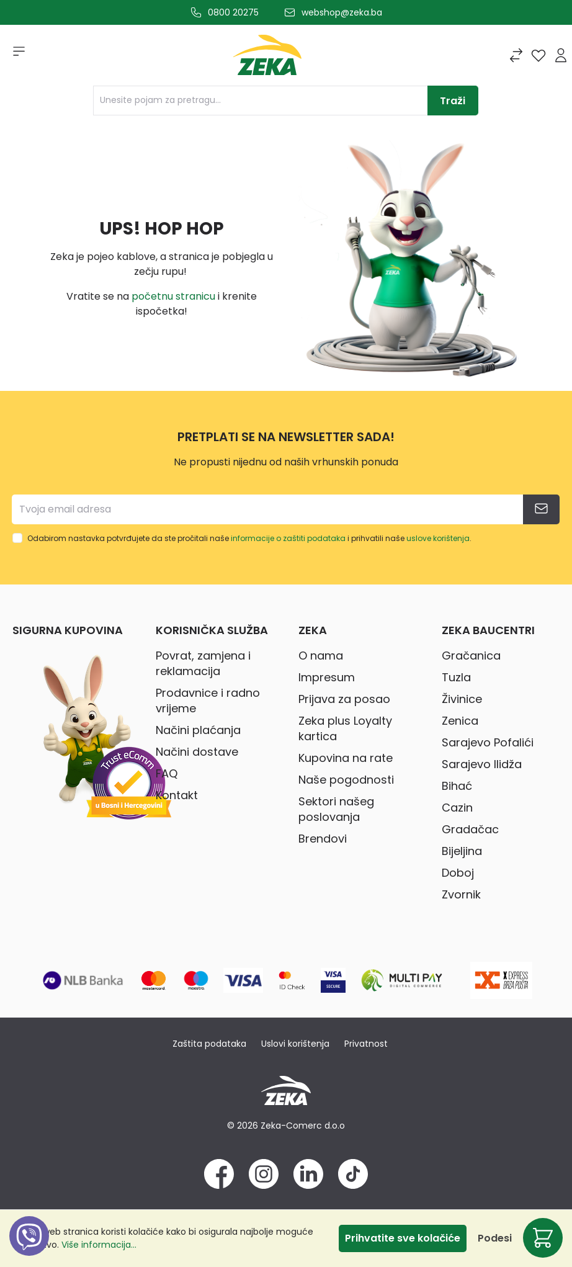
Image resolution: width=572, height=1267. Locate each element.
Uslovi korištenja (295, 1043)
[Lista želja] (538, 55)
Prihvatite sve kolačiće (402, 1238)
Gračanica (471, 655)
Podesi (495, 1238)
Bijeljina (462, 851)
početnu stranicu (173, 296)
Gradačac (470, 829)
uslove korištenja (438, 538)
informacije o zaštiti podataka (288, 538)
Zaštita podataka (209, 1043)
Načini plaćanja (198, 730)
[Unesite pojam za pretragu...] (260, 100)
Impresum (326, 677)
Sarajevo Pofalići (488, 742)
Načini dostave (197, 751)
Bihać (457, 786)
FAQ (166, 773)
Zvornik (461, 894)
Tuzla (456, 677)
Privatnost (366, 1043)
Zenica (460, 720)
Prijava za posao (344, 699)
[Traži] (452, 100)
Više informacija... (98, 1244)
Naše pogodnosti (346, 779)
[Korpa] (543, 1238)
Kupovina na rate (345, 758)
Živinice (462, 699)
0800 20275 (233, 12)
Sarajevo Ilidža (482, 764)
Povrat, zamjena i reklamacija (203, 663)
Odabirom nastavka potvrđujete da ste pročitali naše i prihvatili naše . (249, 538)
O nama (320, 655)
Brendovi (322, 838)
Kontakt (177, 795)
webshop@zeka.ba (342, 12)
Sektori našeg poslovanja (336, 809)
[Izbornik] (15, 55)
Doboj (458, 872)
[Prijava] (561, 55)
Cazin (457, 807)
